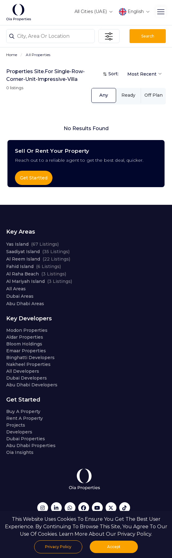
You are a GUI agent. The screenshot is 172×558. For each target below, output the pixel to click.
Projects (15, 425)
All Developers (22, 371)
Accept (113, 546)
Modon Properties (27, 330)
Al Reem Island (38, 259)
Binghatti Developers (30, 357)
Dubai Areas (20, 296)
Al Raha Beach (36, 274)
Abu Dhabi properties (31, 445)
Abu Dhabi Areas (25, 303)
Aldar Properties (24, 337)
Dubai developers (26, 378)
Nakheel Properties (28, 364)
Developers (19, 432)
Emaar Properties (26, 351)
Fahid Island (33, 266)
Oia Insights (20, 452)
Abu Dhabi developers (31, 385)
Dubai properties (25, 439)
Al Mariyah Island (39, 281)
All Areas (16, 289)
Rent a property (24, 418)
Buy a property (23, 411)
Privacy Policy (58, 546)
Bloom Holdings (24, 344)
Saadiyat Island (38, 251)
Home (11, 54)
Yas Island (32, 244)
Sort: (113, 74)
